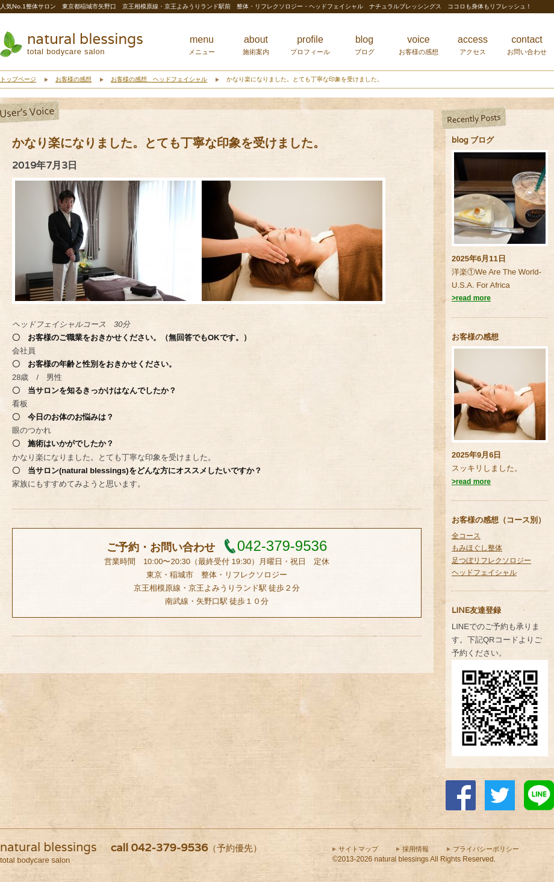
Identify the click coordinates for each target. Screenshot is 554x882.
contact (527, 44)
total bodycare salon (66, 51)
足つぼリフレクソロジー (491, 560)
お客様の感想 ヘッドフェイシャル (159, 79)
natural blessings (85, 39)
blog (365, 44)
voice (418, 44)
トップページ (18, 79)
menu (201, 44)
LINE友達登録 (476, 610)
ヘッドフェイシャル (484, 572)
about (256, 44)
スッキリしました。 (487, 468)
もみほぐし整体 (477, 548)
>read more (471, 298)
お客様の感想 (73, 79)
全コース (466, 536)
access (473, 44)
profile (310, 44)
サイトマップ (358, 848)
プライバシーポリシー (486, 848)
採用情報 (415, 848)
